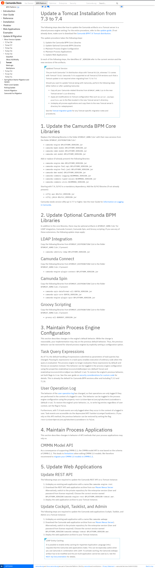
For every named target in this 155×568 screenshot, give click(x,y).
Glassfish (9, 57)
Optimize (52, 3)
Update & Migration (12, 36)
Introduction (9, 11)
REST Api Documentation (56, 557)
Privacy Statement (108, 566)
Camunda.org (91, 3)
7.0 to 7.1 (8, 77)
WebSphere (10, 68)
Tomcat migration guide (62, 111)
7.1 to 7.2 (8, 74)
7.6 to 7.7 (8, 45)
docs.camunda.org (52, 566)
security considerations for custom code (97, 375)
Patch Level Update (11, 85)
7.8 (18, 7)
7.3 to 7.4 (8, 54)
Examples (8, 32)
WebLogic (9, 65)
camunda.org (39, 566)
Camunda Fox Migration (13, 93)
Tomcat (9, 62)
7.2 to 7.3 (8, 71)
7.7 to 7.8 (8, 42)
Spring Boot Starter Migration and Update (16, 81)
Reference (8, 18)
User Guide (8, 14)
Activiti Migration (10, 90)
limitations (69, 453)
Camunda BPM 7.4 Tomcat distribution (94, 33)
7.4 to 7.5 (8, 51)
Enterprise (63, 3)
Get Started (29, 3)
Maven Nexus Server (104, 487)
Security (73, 3)
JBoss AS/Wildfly (12, 60)
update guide (105, 30)
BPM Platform (41, 3)
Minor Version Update (12, 39)
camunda (87, 566)
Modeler (7, 25)
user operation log (66, 393)
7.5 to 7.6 (8, 48)
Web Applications (11, 29)
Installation (8, 21)
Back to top (149, 566)
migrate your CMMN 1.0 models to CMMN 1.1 (73, 456)
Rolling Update (9, 88)
